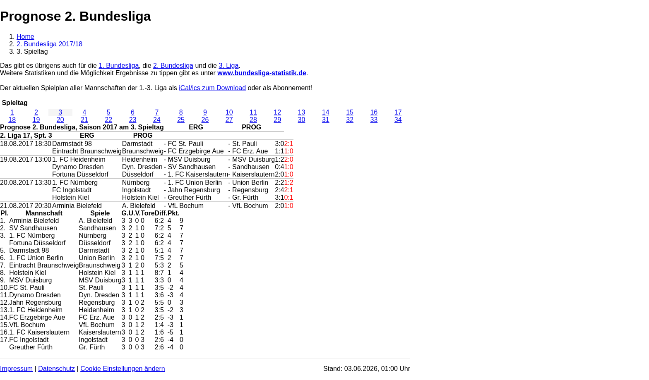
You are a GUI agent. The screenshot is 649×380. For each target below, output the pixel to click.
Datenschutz (56, 368)
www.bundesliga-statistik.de (261, 72)
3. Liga (228, 65)
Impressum (16, 368)
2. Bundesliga (173, 65)
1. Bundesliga (119, 65)
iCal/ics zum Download (212, 87)
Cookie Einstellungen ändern (122, 368)
